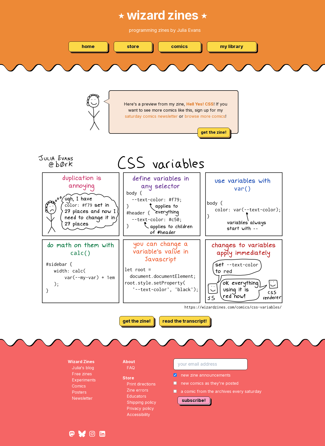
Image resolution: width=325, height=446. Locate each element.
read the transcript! (184, 321)
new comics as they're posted (209, 383)
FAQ (131, 367)
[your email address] (210, 364)
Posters (79, 392)
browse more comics (205, 116)
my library (231, 46)
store (133, 46)
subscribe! (194, 400)
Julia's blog (83, 367)
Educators (136, 396)
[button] (217, 383)
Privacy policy (140, 408)
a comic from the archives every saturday (221, 391)
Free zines (82, 373)
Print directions (141, 383)
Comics (79, 386)
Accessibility (138, 414)
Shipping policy (141, 402)
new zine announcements (206, 375)
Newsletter (82, 398)
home (88, 46)
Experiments (84, 379)
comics (179, 46)
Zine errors (137, 390)
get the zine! (213, 132)
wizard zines (162, 15)
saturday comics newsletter (151, 116)
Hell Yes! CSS (200, 104)
